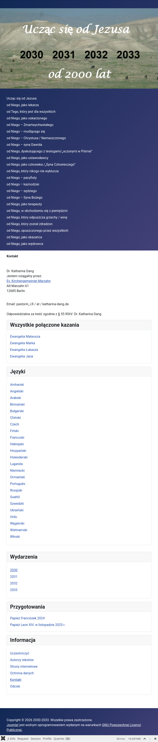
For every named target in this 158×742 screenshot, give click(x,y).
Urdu (13, 517)
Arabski (15, 398)
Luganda (16, 464)
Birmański (17, 404)
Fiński (14, 431)
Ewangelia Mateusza (25, 336)
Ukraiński (16, 510)
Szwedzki (17, 504)
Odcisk (15, 686)
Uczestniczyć (19, 653)
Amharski (17, 385)
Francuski (17, 437)
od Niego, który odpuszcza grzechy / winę (37, 217)
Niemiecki (17, 471)
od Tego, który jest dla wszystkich (31, 112)
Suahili (15, 497)
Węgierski (17, 523)
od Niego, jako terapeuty (24, 204)
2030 (13, 570)
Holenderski (19, 457)
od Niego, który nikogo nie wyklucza (33, 171)
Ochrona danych (22, 673)
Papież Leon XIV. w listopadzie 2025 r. (37, 625)
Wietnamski (18, 530)
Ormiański (17, 477)
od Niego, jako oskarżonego (27, 118)
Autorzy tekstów (22, 660)
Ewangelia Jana (21, 356)
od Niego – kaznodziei (23, 184)
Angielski (16, 391)
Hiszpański (18, 451)
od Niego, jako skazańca (24, 237)
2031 (13, 577)
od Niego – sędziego (22, 191)
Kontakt (15, 680)
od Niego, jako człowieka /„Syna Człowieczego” (41, 164)
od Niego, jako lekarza (23, 105)
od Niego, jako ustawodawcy (27, 158)
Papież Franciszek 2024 (27, 618)
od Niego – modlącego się (26, 131)
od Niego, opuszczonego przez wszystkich (37, 231)
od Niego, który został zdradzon (29, 224)
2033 (13, 590)
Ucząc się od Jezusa (21, 98)
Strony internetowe (23, 666)
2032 (13, 583)
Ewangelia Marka (22, 343)
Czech (14, 424)
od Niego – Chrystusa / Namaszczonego (36, 138)
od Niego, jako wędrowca (25, 244)
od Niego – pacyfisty (22, 178)
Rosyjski (16, 490)
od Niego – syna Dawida (24, 145)
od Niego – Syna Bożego (24, 197)
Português (17, 484)
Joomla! (13, 725)
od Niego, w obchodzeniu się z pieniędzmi (37, 211)
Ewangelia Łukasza (24, 350)
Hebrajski (17, 444)
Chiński (15, 418)
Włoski (15, 537)
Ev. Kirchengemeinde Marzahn (29, 281)
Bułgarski (17, 411)
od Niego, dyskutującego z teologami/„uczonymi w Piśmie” (49, 151)
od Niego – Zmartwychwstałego (30, 125)
